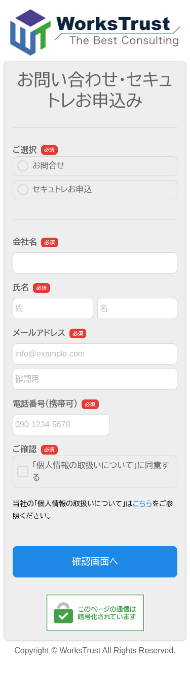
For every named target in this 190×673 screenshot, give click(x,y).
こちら (143, 504)
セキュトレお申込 (54, 189)
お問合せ (40, 165)
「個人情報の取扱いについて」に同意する (93, 471)
